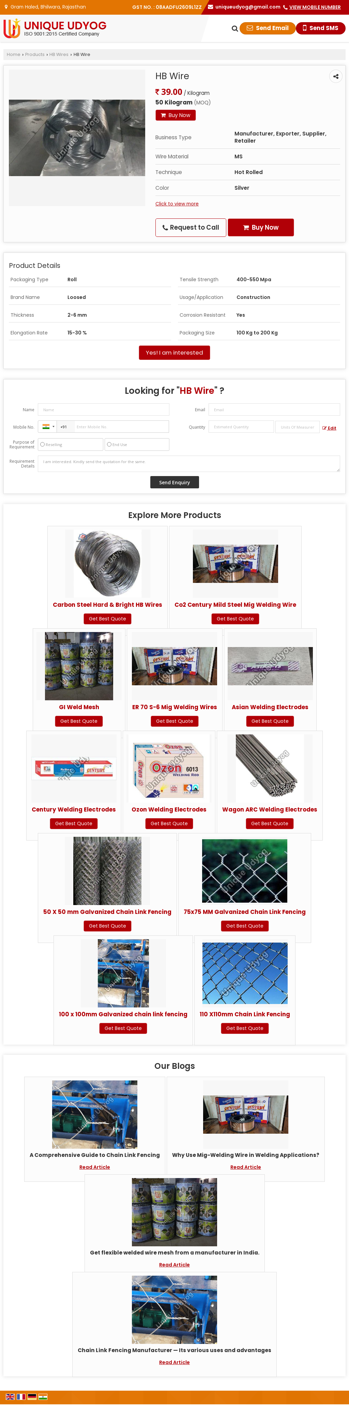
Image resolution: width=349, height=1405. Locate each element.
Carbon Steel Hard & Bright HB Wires (107, 605)
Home (13, 54)
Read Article (94, 1167)
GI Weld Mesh (79, 707)
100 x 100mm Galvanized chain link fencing (123, 1014)
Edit (329, 428)
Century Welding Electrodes (74, 809)
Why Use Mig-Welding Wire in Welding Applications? (245, 1155)
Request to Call (191, 227)
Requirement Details (22, 464)
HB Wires (59, 54)
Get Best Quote (107, 618)
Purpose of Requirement (22, 444)
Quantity (197, 427)
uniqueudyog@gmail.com (247, 6)
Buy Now (176, 115)
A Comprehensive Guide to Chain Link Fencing (95, 1155)
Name (28, 410)
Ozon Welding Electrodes (169, 809)
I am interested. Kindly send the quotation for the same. (189, 464)
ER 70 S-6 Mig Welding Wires (174, 707)
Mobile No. (23, 427)
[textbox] (297, 427)
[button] (315, 7)
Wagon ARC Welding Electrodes (269, 809)
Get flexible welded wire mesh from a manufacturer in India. (174, 1252)
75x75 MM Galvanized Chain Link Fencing (245, 912)
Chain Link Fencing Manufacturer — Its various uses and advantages (174, 1350)
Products (35, 54)
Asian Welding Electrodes (270, 707)
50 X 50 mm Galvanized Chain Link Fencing (107, 912)
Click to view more (177, 203)
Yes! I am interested (174, 352)
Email (200, 410)
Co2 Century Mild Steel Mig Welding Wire (235, 605)
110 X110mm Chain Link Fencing (245, 1014)
